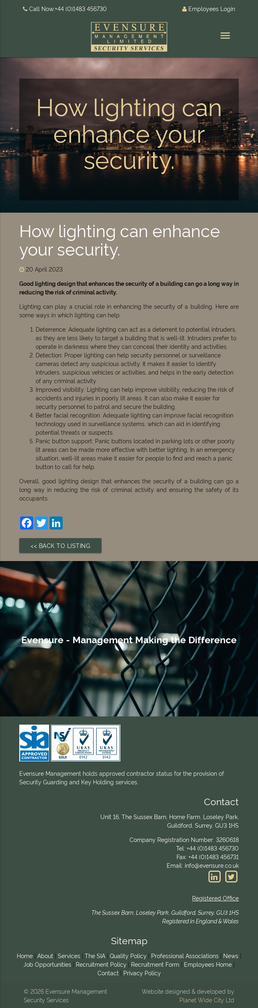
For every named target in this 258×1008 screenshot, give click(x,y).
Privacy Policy (142, 973)
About (45, 955)
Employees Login (208, 8)
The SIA (95, 955)
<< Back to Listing (60, 545)
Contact (108, 973)
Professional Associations (185, 955)
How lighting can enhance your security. (119, 239)
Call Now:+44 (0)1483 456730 (65, 8)
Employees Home (208, 964)
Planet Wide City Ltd (206, 1000)
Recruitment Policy (101, 964)
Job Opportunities (47, 964)
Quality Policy (128, 955)
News (230, 955)
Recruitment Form (155, 964)
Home (25, 955)
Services (69, 955)
